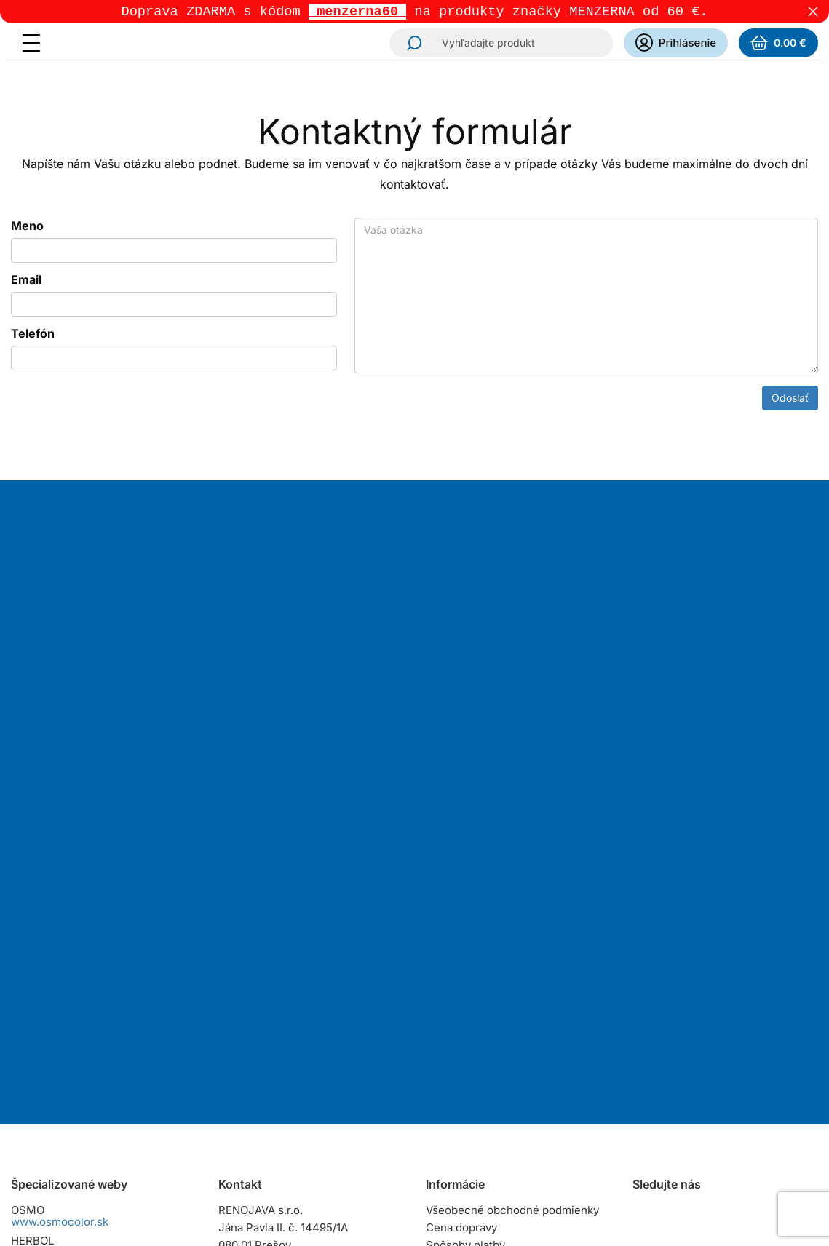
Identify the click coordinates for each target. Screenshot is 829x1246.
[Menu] (35, 44)
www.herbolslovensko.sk (75, 1000)
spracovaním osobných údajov (567, 746)
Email (26, 281)
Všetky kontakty (258, 1088)
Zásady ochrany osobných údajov (512, 1085)
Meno (27, 227)
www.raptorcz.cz (54, 1061)
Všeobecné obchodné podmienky (512, 957)
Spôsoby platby (465, 992)
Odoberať (464, 815)
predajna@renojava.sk (309, 1057)
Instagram (645, 965)
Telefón (33, 335)
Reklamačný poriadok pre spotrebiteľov (491, 1033)
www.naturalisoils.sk (63, 1091)
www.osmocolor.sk (59, 969)
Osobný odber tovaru (480, 1010)
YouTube (727, 965)
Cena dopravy (461, 975)
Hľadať (409, 44)
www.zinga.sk (46, 1122)
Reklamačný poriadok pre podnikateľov (491, 1062)
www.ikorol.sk (47, 1152)
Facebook (686, 965)
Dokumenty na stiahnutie (490, 1103)
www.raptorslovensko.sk (74, 1030)
